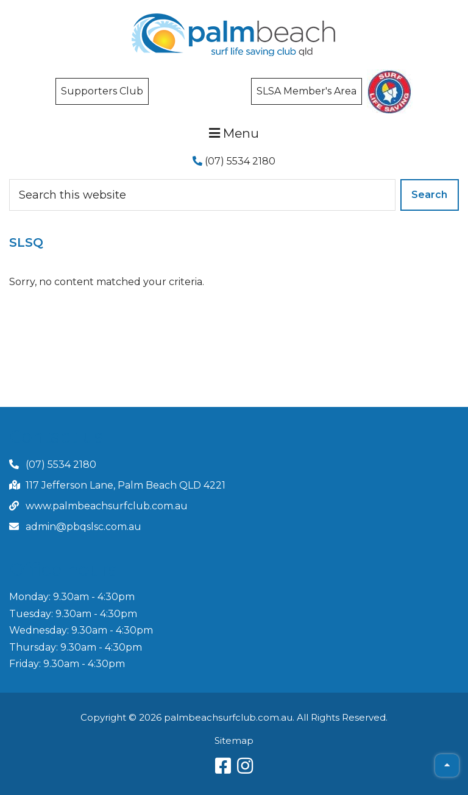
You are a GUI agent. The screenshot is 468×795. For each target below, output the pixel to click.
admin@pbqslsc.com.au (83, 526)
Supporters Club (102, 91)
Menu (234, 133)
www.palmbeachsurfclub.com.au (107, 506)
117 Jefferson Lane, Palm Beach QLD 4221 (125, 485)
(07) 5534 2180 (234, 161)
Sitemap (234, 740)
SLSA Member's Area (306, 91)
